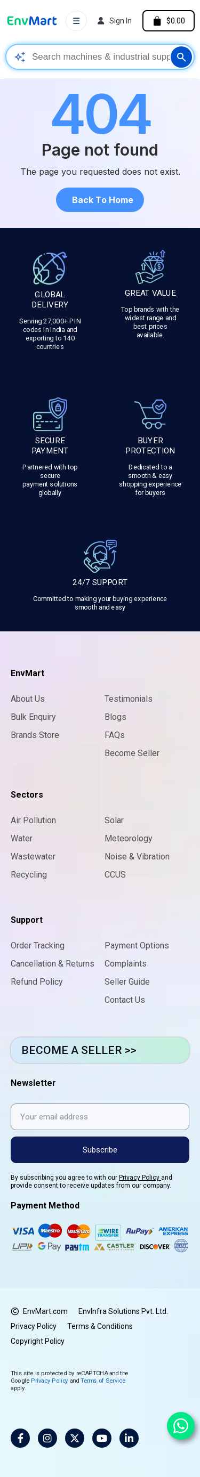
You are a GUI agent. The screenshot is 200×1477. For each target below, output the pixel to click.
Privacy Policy (140, 1177)
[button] (100, 200)
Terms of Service (103, 1380)
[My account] (114, 21)
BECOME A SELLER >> (79, 1050)
